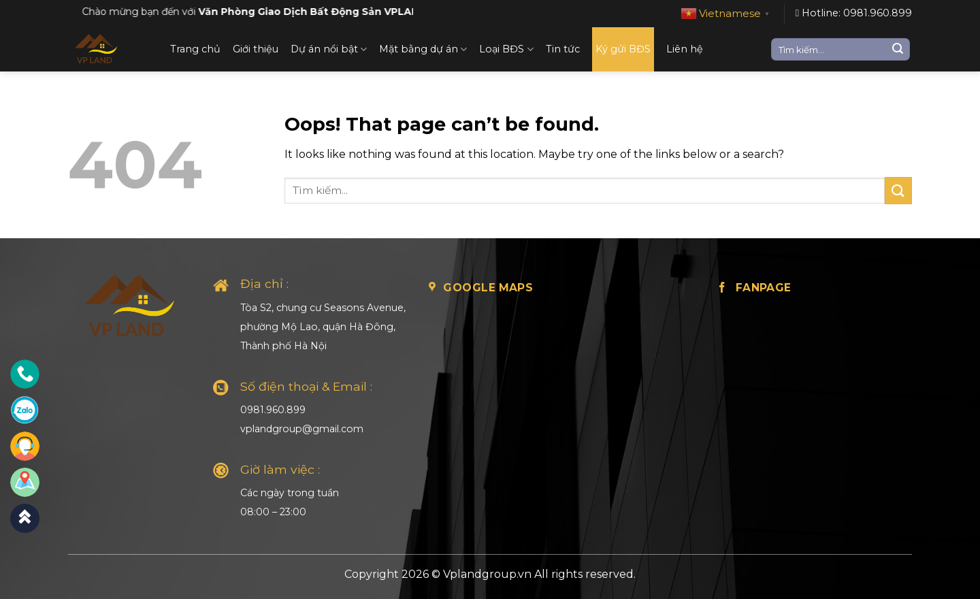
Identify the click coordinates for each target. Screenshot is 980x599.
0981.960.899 (273, 410)
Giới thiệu (255, 49)
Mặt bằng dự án (423, 49)
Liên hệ (684, 49)
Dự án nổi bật (329, 49)
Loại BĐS (506, 49)
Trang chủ (195, 49)
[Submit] (897, 49)
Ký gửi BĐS (623, 49)
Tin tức (563, 49)
